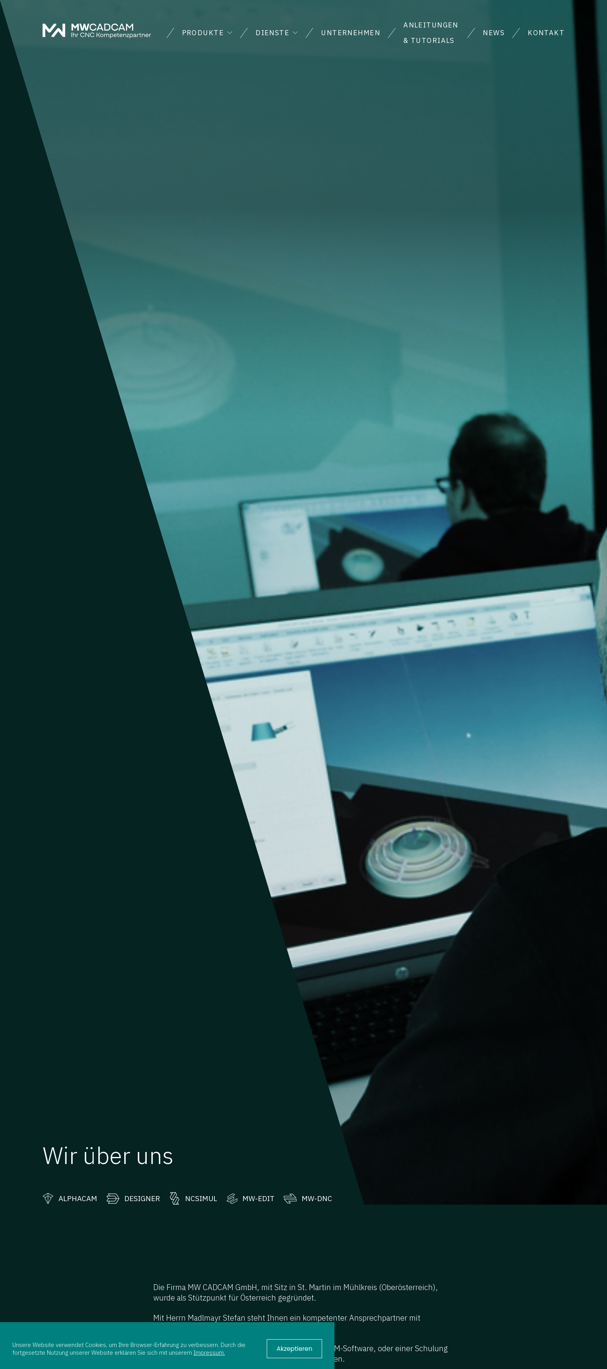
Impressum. (209, 1352)
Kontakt (546, 32)
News (493, 32)
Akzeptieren (294, 1348)
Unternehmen (350, 32)
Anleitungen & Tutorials (430, 33)
